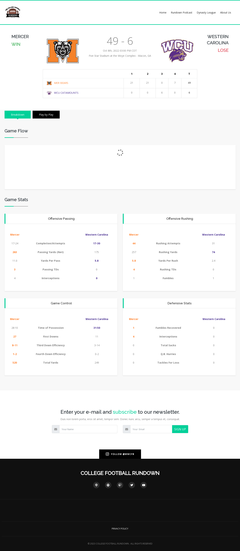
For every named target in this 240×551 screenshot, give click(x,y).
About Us (225, 12)
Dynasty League (206, 12)
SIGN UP (180, 429)
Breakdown (17, 114)
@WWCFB (128, 454)
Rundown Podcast (181, 12)
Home (162, 12)
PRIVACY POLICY (120, 528)
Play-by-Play (46, 114)
